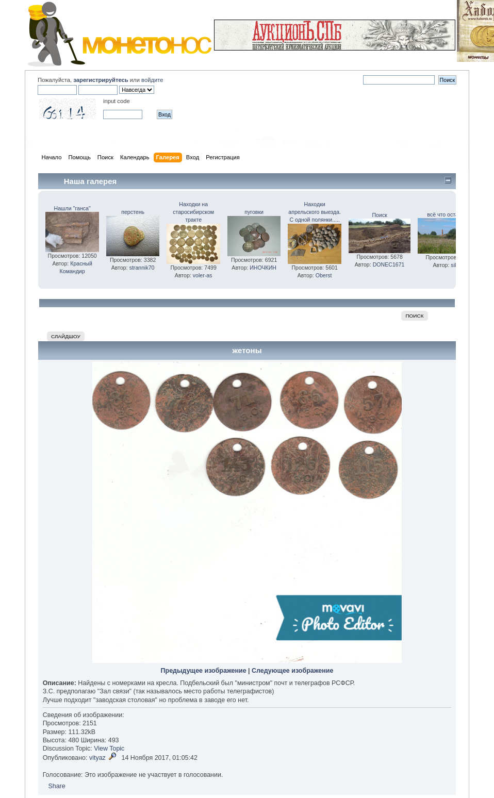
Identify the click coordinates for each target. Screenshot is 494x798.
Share (56, 786)
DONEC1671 (389, 264)
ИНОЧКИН (263, 267)
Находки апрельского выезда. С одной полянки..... (314, 212)
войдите (152, 80)
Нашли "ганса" (72, 208)
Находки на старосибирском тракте (193, 212)
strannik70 (142, 267)
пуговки (254, 212)
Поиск (379, 215)
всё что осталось (448, 214)
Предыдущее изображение (203, 670)
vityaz (97, 757)
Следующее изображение (292, 670)
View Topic (109, 748)
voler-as (202, 275)
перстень (132, 212)
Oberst (324, 275)
